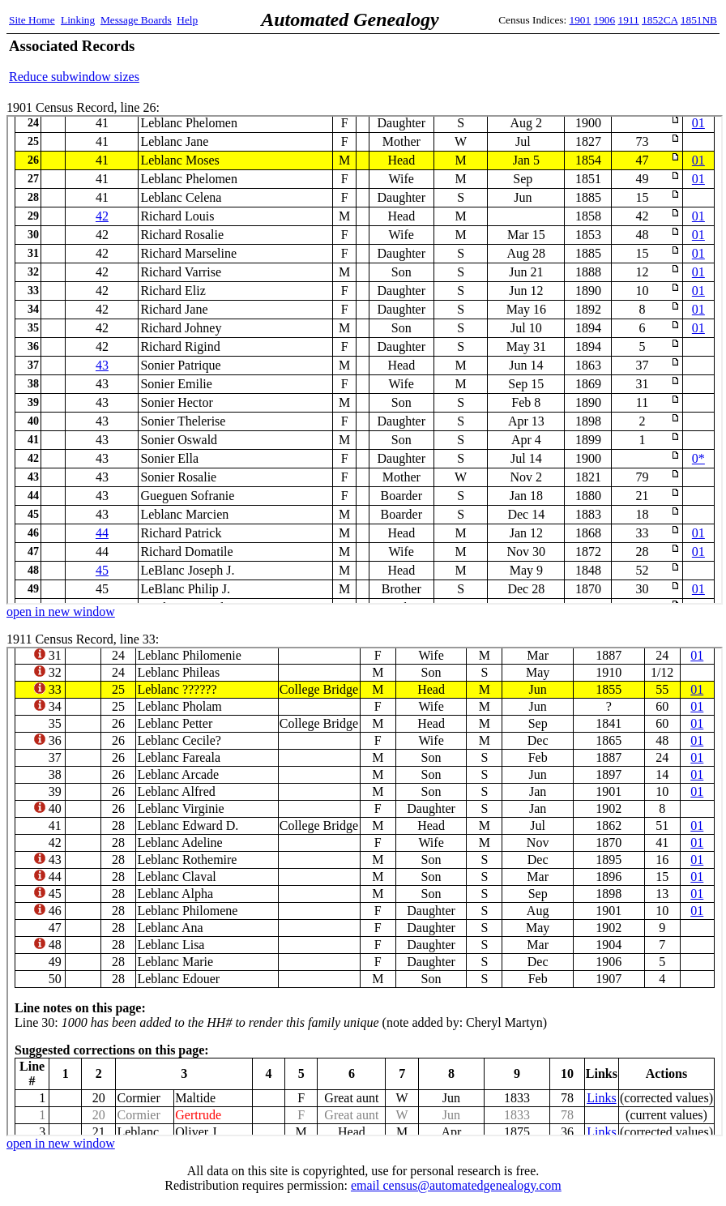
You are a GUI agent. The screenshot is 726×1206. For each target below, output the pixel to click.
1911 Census (364, 891)
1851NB (699, 20)
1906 (605, 20)
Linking (78, 20)
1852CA (659, 20)
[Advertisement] (527, 60)
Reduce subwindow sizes (74, 76)
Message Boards (136, 20)
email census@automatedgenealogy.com (456, 1185)
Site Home (32, 20)
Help (187, 20)
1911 (628, 20)
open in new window (60, 611)
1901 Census (364, 360)
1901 (580, 20)
